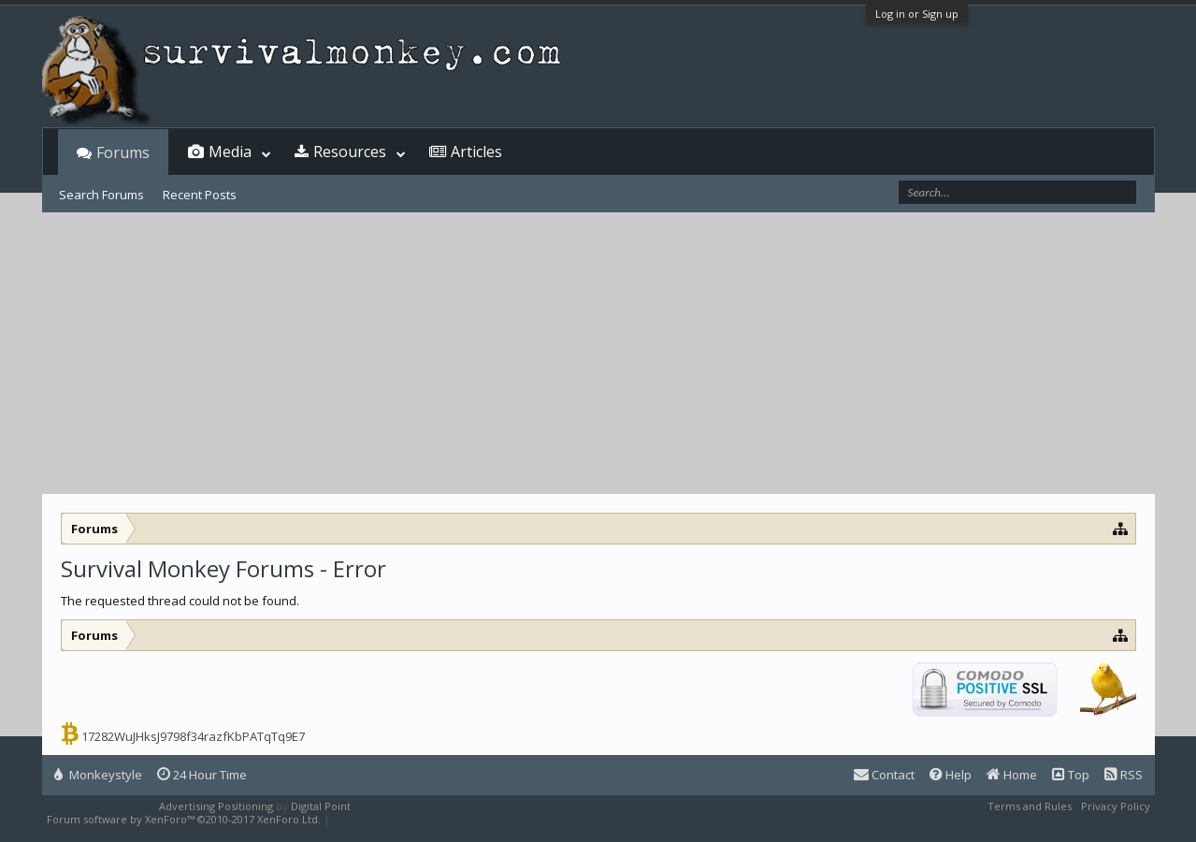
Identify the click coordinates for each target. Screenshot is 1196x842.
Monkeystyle (98, 774)
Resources (349, 151)
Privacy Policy (1115, 806)
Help (950, 774)
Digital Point (321, 806)
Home (1012, 774)
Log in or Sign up (916, 14)
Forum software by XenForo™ (184, 819)
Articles (476, 151)
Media (230, 151)
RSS (1123, 774)
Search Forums (101, 194)
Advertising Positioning (216, 806)
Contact (884, 774)
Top (1070, 774)
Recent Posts (200, 194)
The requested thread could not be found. (180, 600)
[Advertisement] (598, 354)
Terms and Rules (1029, 806)
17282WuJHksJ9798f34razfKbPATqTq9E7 (193, 736)
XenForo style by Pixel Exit (398, 819)
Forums (123, 152)
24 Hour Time (202, 774)
